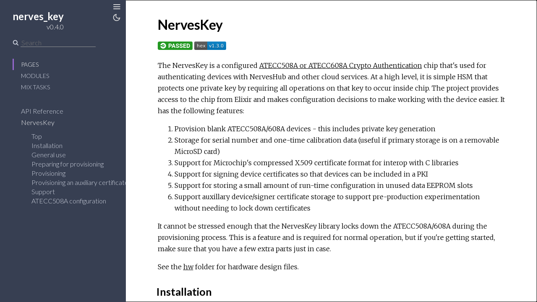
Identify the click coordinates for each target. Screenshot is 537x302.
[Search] (58, 43)
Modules (35, 75)
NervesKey (43, 122)
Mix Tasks (35, 87)
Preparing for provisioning (67, 164)
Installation (47, 145)
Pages (30, 64)
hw (188, 267)
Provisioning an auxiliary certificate (79, 182)
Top (36, 136)
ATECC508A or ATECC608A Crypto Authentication (340, 65)
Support (43, 191)
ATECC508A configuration (68, 201)
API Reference (47, 111)
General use (48, 155)
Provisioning (48, 173)
